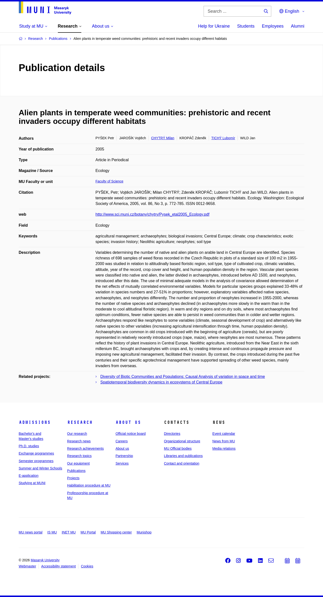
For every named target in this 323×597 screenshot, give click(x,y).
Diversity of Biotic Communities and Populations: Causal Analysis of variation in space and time (182, 376)
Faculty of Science (109, 181)
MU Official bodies (177, 448)
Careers (121, 441)
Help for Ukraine (214, 26)
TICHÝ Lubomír (223, 138)
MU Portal (88, 532)
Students (245, 26)
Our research (77, 434)
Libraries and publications (183, 456)
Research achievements (85, 448)
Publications (76, 471)
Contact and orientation (181, 463)
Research (80, 422)
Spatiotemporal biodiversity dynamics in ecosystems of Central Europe (161, 382)
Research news (79, 441)
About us (128, 422)
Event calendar (223, 434)
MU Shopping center (116, 532)
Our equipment (78, 463)
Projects (73, 478)
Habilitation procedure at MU (88, 485)
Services (122, 463)
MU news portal (30, 532)
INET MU (69, 532)
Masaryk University (45, 560)
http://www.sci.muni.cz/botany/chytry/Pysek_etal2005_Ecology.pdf (152, 214)
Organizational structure (182, 441)
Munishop (144, 532)
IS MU (52, 532)
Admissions (35, 422)
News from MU (223, 441)
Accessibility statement (58, 566)
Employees (272, 26)
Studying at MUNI (32, 483)
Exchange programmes (36, 453)
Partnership (124, 456)
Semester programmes (36, 461)
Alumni (297, 26)
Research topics (79, 456)
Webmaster (27, 566)
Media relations (224, 448)
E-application (29, 476)
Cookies (87, 566)
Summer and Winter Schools (40, 468)
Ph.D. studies (29, 446)
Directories (172, 434)
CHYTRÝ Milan (162, 138)
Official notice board (130, 434)
